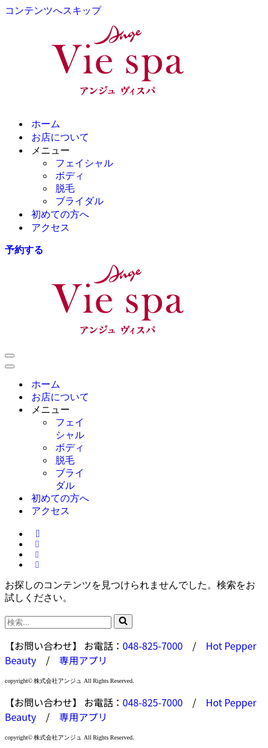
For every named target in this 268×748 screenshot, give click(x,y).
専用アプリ (83, 660)
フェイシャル (84, 163)
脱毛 (65, 188)
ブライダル (79, 201)
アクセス (50, 227)
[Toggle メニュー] (119, 410)
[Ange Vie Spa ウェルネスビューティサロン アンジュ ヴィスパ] (134, 62)
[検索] (58, 622)
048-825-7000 (153, 645)
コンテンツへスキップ (53, 10)
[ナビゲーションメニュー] (9, 355)
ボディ (69, 176)
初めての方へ (60, 214)
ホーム (45, 124)
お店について (60, 137)
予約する (24, 250)
